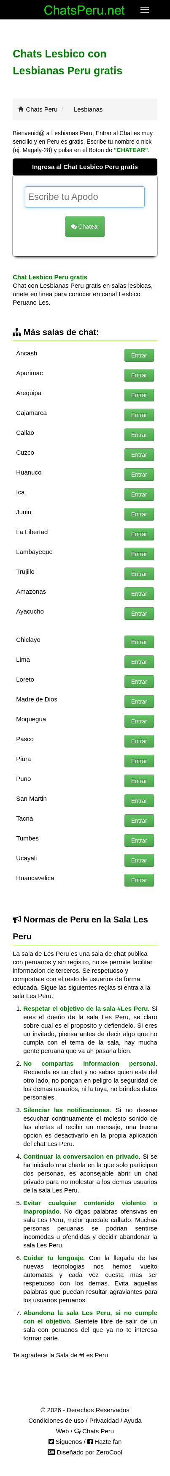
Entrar (139, 355)
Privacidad (104, 1420)
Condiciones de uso (56, 1420)
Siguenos (65, 1441)
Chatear (85, 226)
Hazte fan (104, 1441)
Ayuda (132, 1420)
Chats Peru (41, 109)
